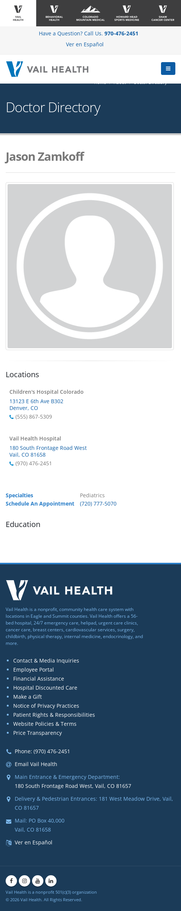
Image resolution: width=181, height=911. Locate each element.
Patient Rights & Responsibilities (54, 714)
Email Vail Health (36, 764)
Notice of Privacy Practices (46, 705)
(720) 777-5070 (98, 503)
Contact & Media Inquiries (46, 660)
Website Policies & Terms (45, 723)
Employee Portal (33, 669)
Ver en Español (85, 44)
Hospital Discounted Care (45, 687)
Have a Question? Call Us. (88, 33)
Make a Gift (27, 696)
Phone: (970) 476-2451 (42, 751)
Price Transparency (37, 732)
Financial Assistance (38, 678)
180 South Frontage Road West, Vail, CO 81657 (73, 785)
